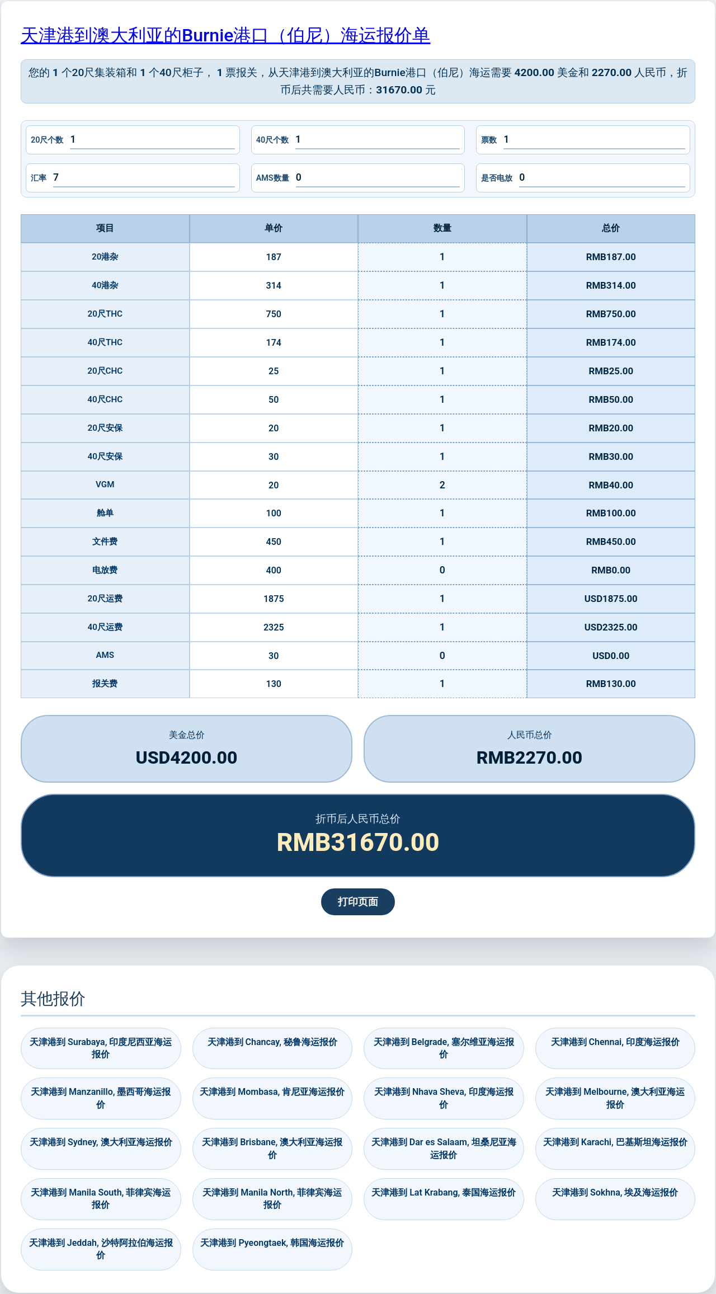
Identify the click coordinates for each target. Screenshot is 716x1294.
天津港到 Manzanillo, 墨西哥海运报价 (101, 1097)
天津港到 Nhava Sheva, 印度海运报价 (444, 1097)
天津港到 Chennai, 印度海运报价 (615, 1042)
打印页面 (358, 901)
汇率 (38, 178)
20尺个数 (47, 140)
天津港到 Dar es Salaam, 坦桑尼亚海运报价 (443, 1148)
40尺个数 (272, 140)
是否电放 (496, 178)
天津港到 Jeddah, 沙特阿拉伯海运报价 (101, 1248)
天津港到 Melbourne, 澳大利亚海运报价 (615, 1097)
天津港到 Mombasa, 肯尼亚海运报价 (272, 1091)
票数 (489, 140)
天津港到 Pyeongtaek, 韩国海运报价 (272, 1242)
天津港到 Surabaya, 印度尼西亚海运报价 (101, 1048)
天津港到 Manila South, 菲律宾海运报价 (101, 1198)
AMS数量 (272, 178)
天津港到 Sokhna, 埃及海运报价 (615, 1192)
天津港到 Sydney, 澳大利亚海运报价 (101, 1142)
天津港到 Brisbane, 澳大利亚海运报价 (272, 1148)
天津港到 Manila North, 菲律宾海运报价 (272, 1198)
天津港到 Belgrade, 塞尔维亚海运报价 (444, 1048)
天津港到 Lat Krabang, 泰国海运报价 (443, 1192)
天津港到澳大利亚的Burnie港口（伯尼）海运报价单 (225, 35)
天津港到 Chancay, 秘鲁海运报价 (272, 1042)
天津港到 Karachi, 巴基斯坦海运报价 (615, 1142)
